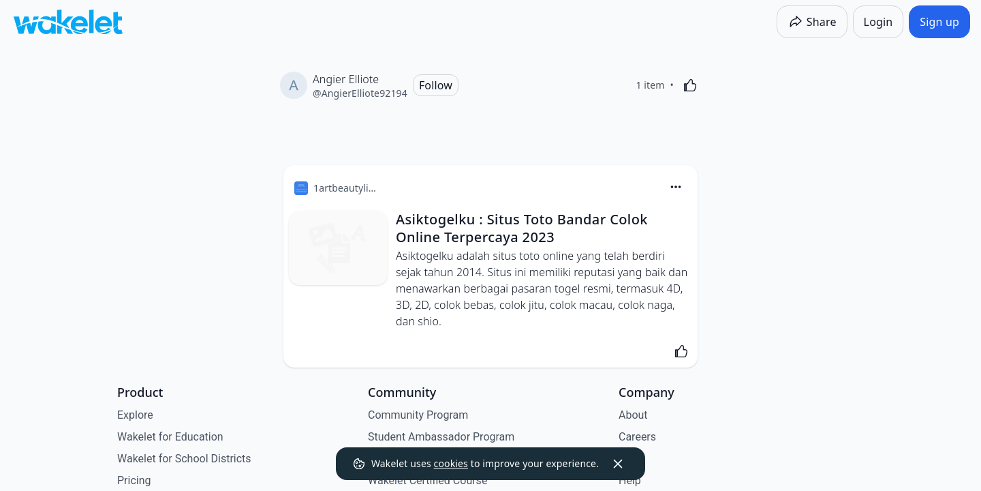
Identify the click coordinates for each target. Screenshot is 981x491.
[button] (676, 188)
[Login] (878, 21)
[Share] (812, 21)
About (633, 414)
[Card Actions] (676, 187)
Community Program (418, 414)
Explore (135, 414)
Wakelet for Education (170, 436)
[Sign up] (939, 21)
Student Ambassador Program (441, 436)
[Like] (690, 85)
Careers (637, 436)
